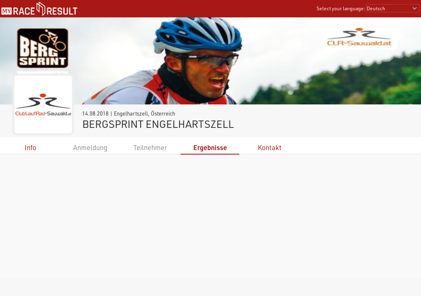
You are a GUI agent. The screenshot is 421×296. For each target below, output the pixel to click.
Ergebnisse (210, 147)
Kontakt (270, 147)
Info (30, 147)
